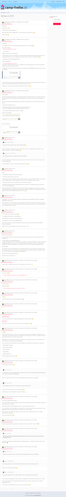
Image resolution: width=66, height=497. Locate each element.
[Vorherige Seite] (2, 18)
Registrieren (59, 1)
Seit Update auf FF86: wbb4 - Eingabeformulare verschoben (16, 21)
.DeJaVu (5, 321)
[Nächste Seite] (13, 18)
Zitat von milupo (7, 451)
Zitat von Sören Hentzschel (9, 153)
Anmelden (53, 1)
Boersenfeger (6, 316)
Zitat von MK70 (7, 433)
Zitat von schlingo (8, 383)
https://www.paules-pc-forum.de (9, 63)
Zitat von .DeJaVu (8, 369)
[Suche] (63, 2)
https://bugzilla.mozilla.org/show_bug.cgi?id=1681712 (14, 275)
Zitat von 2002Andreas (9, 142)
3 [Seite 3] (7, 18)
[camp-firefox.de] (33, 7)
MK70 (5, 40)
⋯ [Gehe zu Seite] (9, 18)
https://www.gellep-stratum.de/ (9, 49)
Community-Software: (33, 495)
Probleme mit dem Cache (9, 137)
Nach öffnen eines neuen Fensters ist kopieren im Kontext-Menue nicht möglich (20, 260)
